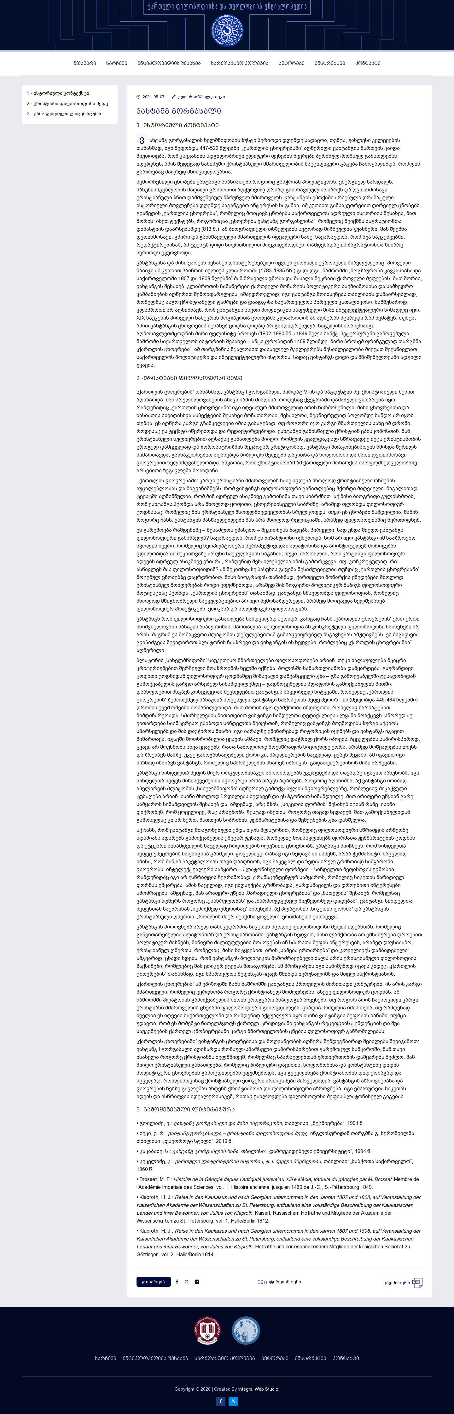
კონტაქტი (368, 63)
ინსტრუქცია (330, 63)
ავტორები (292, 63)
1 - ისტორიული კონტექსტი (58, 93)
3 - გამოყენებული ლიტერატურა (64, 113)
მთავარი (84, 63)
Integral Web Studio (258, 1389)
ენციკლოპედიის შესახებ (169, 63)
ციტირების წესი (279, 1282)
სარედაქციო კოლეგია (240, 63)
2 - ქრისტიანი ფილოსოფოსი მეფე (67, 103)
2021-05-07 (150, 96)
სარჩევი (116, 63)
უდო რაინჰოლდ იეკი (198, 96)
